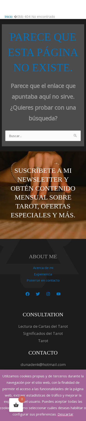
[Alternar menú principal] (76, 7)
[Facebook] (27, 294)
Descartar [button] (65, 414)
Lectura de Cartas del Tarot (43, 326)
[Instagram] (48, 294)
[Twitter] (38, 294)
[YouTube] (58, 294)
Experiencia (43, 274)
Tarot (43, 340)
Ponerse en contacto (43, 280)
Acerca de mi (43, 267)
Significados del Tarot (43, 333)
